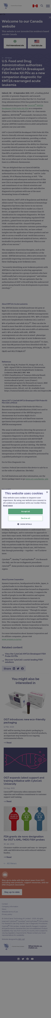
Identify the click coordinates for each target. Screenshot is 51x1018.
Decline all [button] (25, 518)
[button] (25, 524)
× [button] (47, 492)
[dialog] (25, 509)
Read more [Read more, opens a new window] (8, 505)
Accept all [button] (25, 511)
